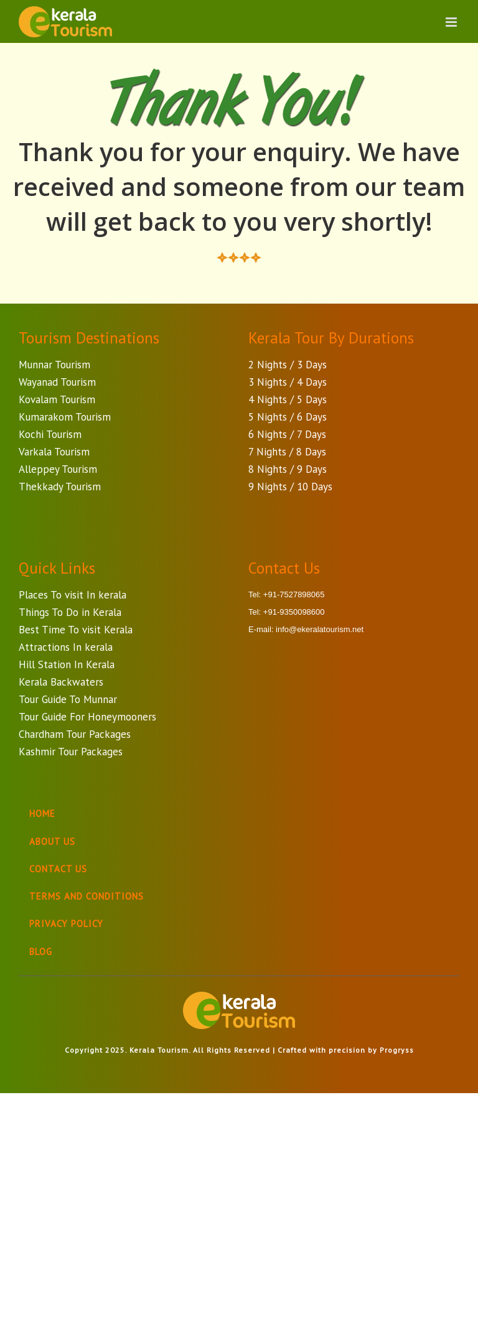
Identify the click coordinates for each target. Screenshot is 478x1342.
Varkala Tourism (54, 452)
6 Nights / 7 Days (287, 434)
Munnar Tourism (54, 364)
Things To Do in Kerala (70, 612)
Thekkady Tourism (60, 486)
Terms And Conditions (86, 896)
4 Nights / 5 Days (287, 399)
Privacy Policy (66, 924)
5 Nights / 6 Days (287, 417)
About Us (52, 841)
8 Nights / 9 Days (287, 469)
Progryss (397, 1050)
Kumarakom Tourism (65, 417)
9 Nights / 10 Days (290, 486)
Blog (40, 952)
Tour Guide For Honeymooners (87, 717)
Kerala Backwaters (61, 682)
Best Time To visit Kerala (76, 629)
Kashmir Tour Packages (71, 751)
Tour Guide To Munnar (68, 699)
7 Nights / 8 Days (287, 452)
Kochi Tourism (50, 434)
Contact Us (58, 869)
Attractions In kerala (66, 647)
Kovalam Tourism (57, 399)
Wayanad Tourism (57, 382)
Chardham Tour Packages (75, 734)
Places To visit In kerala (72, 595)
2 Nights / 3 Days (287, 364)
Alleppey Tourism (58, 469)
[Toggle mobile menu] (452, 22)
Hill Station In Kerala (67, 664)
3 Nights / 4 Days (287, 382)
